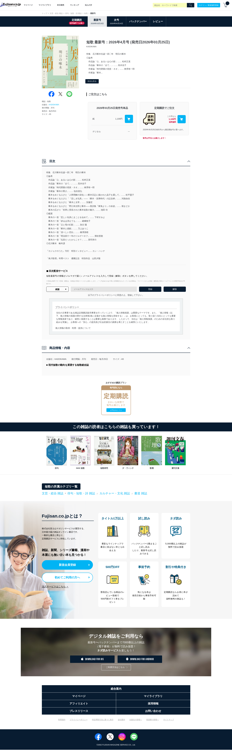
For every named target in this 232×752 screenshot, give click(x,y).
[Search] (190, 5)
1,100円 (118, 119)
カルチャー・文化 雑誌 (114, 493)
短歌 (86, 13)
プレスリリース (78, 713)
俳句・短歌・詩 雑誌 (73, 13)
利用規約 (61, 722)
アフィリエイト (78, 705)
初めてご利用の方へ (65, 577)
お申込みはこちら (116, 410)
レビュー (158, 21)
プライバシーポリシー (79, 722)
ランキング (74, 5)
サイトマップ (168, 722)
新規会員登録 (68, 565)
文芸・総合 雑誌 (56, 13)
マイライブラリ (45, 5)
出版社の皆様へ (135, 722)
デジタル (96, 131)
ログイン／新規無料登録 (208, 5)
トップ (44, 13)
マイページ (28, 5)
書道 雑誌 (140, 493)
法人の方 (88, 5)
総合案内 (116, 690)
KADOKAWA (54, 105)
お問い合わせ (153, 713)
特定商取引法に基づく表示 (102, 722)
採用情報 (153, 705)
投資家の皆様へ (152, 722)
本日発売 (60, 5)
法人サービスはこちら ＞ (55, 585)
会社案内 (121, 722)
